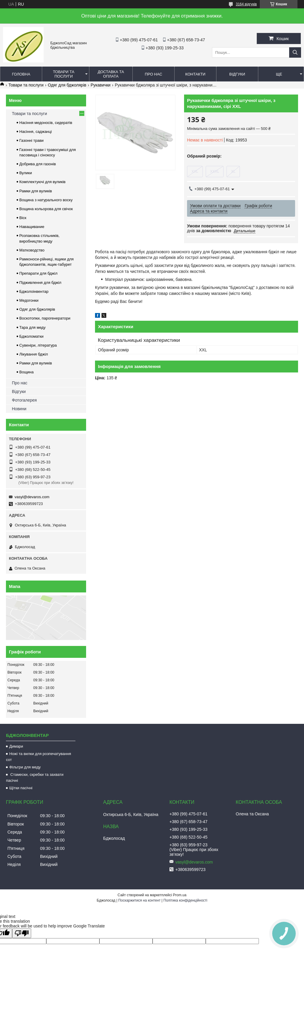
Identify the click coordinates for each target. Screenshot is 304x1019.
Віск (22, 218)
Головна (21, 74)
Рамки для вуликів (35, 191)
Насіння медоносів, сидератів (45, 122)
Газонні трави (31, 140)
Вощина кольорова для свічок (46, 209)
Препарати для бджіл (38, 273)
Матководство (32, 250)
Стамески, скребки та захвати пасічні (35, 777)
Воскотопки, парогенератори (44, 318)
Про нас (153, 74)
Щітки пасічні (20, 788)
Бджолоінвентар (33, 291)
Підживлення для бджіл (40, 282)
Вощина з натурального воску (45, 200)
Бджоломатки (31, 336)
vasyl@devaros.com (32, 497)
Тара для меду (32, 327)
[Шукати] (295, 52)
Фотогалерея (24, 400)
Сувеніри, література (38, 345)
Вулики (25, 173)
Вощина (26, 372)
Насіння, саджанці (35, 131)
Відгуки (237, 74)
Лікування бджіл (33, 354)
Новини (19, 408)
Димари (16, 746)
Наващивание (31, 226)
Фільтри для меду (25, 767)
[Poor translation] (21, 933)
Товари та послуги (63, 74)
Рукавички (100, 85)
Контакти (195, 74)
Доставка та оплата (111, 74)
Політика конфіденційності (186, 900)
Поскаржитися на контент (139, 900)
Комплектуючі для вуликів (42, 182)
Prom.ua (179, 895)
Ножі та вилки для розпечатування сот (38, 756)
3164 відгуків (246, 4)
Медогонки (29, 300)
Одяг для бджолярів (67, 85)
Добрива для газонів (37, 164)
